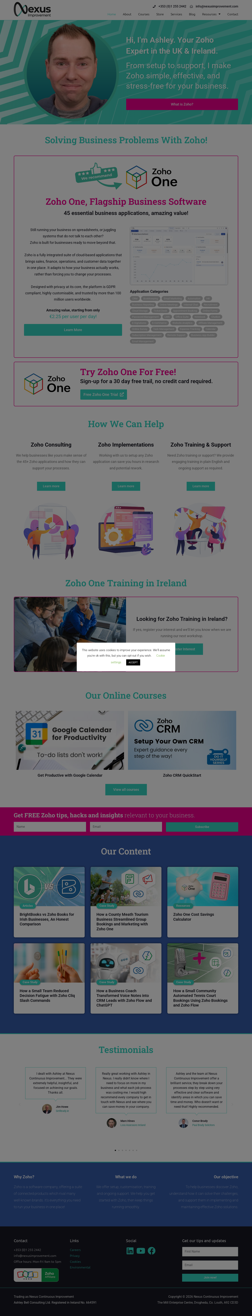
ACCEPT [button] (133, 662)
